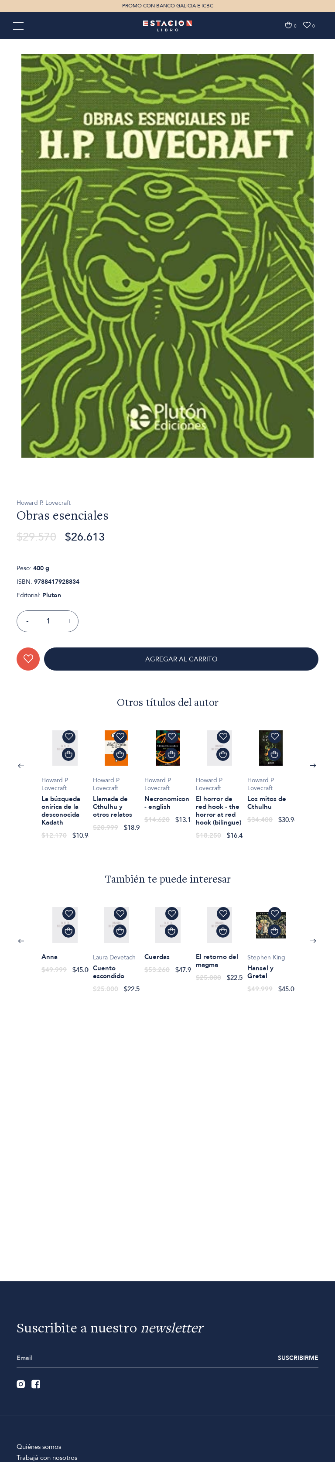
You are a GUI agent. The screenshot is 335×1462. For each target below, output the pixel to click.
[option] (167, 309)
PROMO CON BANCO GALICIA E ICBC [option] (167, 5)
